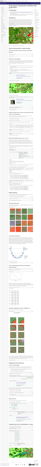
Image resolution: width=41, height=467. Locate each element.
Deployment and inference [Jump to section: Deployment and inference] (36, 32)
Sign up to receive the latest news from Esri (5, 465)
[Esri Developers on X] (20, 464)
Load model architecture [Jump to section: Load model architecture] (36, 26)
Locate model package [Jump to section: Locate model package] (36, 34)
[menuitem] (14, 1)
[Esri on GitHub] (18, 464)
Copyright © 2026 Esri (3, 463)
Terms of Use (8, 464)
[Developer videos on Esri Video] (22, 464)
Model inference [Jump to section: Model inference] (36, 35)
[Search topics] (4, 5)
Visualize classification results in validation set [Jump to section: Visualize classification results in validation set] (37, 30)
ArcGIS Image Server (24, 12)
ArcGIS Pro (13, 13)
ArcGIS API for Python (3, 3)
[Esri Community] (16, 464)
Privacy (1, 464)
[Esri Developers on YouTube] (24, 464)
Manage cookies (4, 464)
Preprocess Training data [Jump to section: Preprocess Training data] (37, 17)
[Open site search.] (40, 1)
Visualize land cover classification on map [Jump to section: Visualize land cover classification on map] (36, 36)
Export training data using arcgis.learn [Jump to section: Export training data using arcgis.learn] (37, 22)
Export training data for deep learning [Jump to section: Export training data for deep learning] (36, 13)
